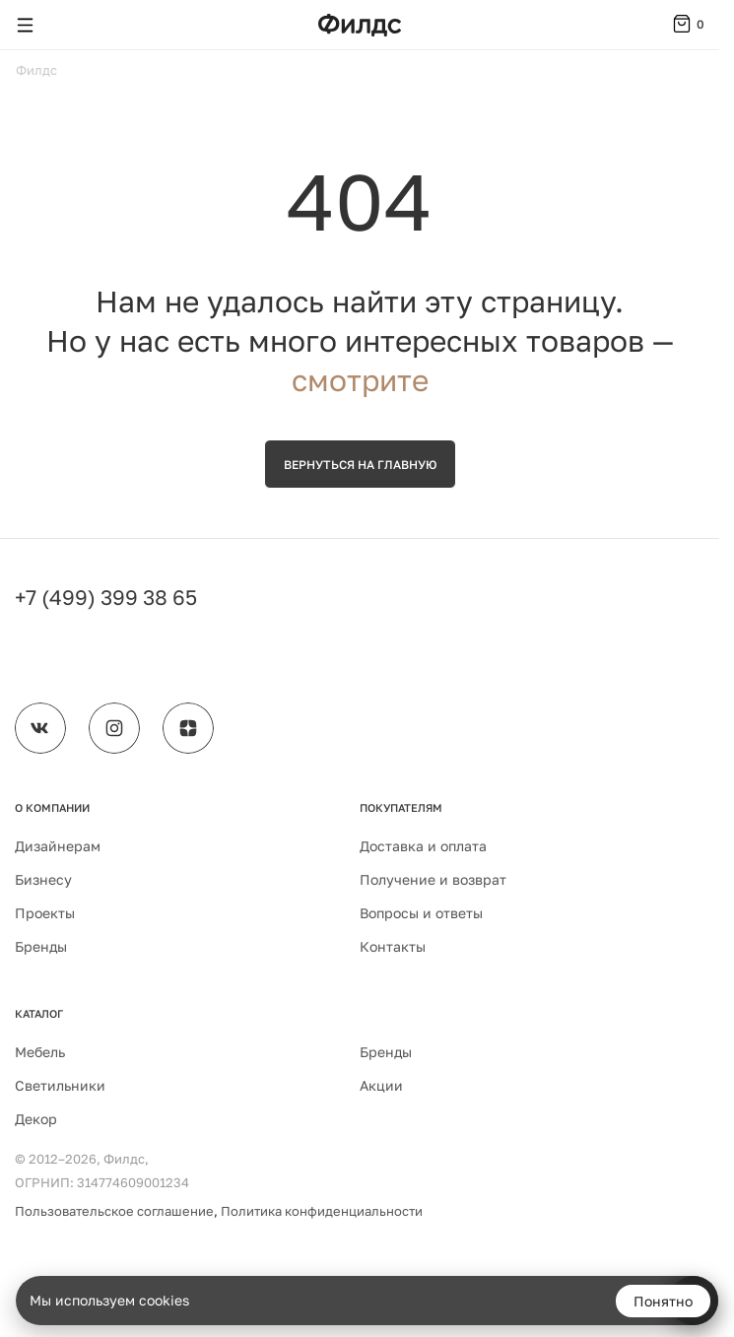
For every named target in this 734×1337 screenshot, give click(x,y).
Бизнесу (43, 879)
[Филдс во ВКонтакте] (40, 728)
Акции (381, 1085)
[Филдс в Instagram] (114, 728)
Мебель (40, 1051)
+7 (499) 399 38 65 (106, 597)
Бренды (41, 946)
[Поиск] (63, 24)
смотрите (360, 380)
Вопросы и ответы (421, 912)
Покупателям (401, 807)
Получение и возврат (433, 879)
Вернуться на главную (360, 464)
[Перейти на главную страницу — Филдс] (359, 25)
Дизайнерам (57, 845)
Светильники (60, 1085)
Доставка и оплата (423, 845)
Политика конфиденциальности (322, 1211)
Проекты (45, 912)
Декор (36, 1118)
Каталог (39, 1013)
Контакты (393, 946)
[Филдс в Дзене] (188, 728)
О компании (52, 807)
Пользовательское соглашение (114, 1211)
